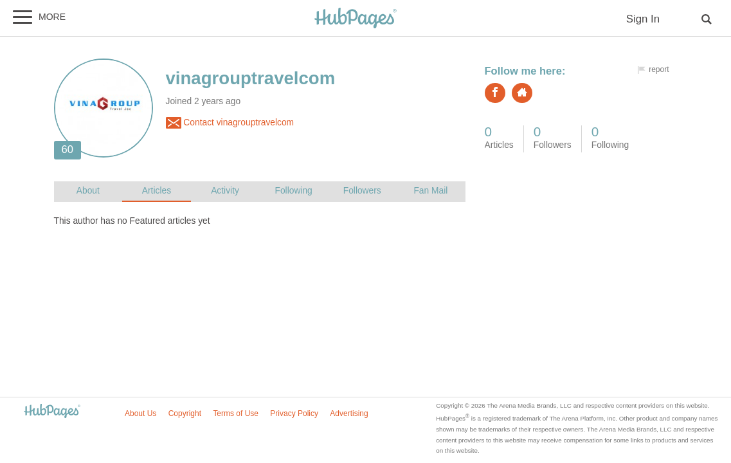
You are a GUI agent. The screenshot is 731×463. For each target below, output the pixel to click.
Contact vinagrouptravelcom (230, 123)
